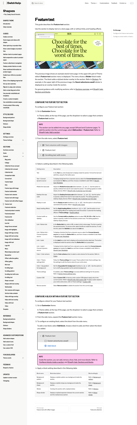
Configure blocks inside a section (51, 362)
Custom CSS (87, 282)
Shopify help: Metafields (62, 236)
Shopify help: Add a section (49, 132)
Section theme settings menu (67, 274)
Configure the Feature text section (123, 33)
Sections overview (82, 89)
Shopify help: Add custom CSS (77, 279)
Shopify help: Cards (79, 204)
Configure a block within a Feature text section (123, 36)
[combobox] (37, 3)
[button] (13, 20)
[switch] (132, 3)
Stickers (95, 79)
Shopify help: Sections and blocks (80, 362)
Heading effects (74, 212)
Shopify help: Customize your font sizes (79, 191)
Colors (55, 256)
